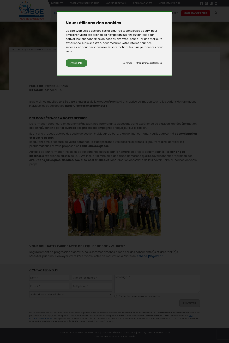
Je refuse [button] (127, 63)
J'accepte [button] (76, 63)
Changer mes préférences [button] (149, 63)
